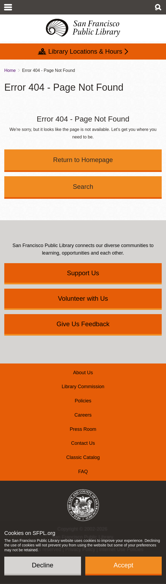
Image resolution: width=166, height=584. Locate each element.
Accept (123, 565)
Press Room (83, 429)
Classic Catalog (83, 457)
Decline (42, 565)
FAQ (83, 471)
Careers (82, 415)
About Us (83, 372)
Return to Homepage (83, 159)
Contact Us (83, 443)
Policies (83, 400)
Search (83, 186)
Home (10, 70)
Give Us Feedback (83, 324)
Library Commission (83, 386)
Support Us (83, 273)
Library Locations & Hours (85, 51)
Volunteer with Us (83, 298)
